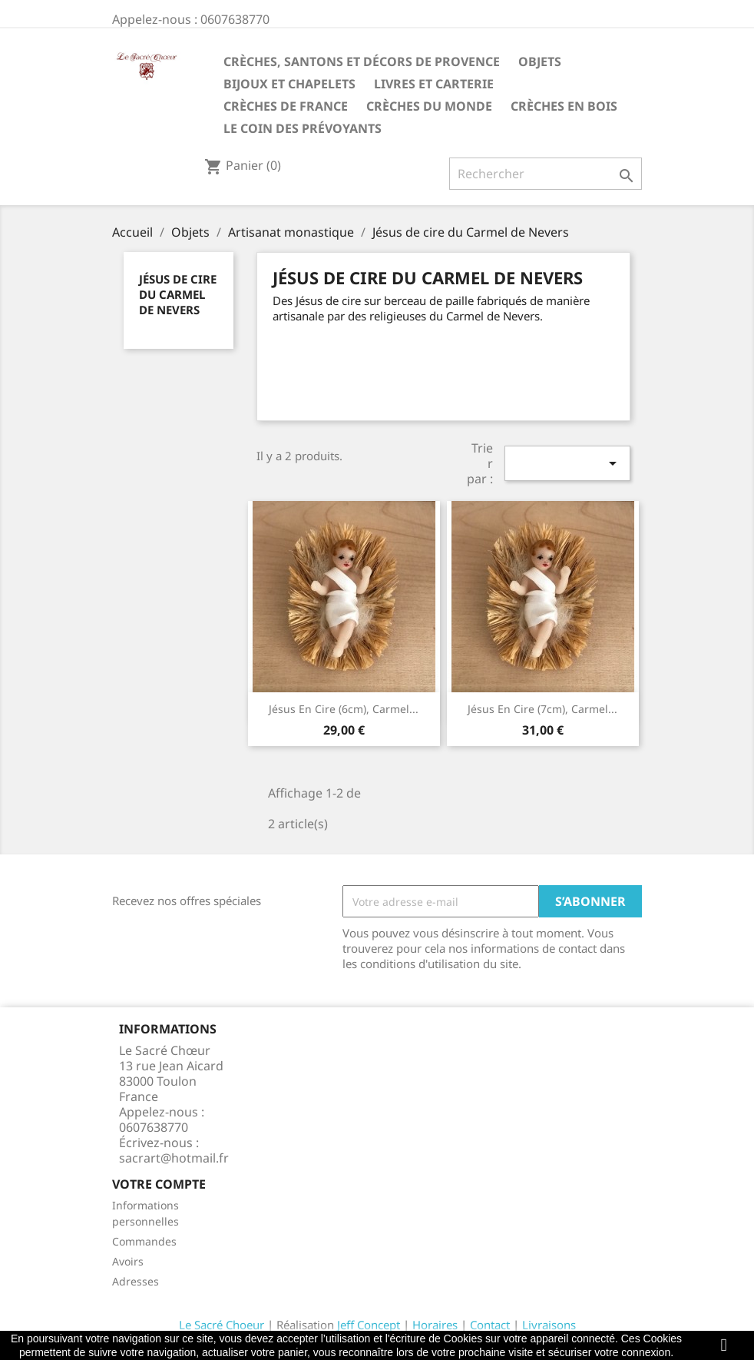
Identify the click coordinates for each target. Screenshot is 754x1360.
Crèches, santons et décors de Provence (361, 61)
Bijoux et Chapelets (289, 83)
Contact (490, 1324)
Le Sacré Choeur (221, 1324)
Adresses (135, 1281)
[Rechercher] (545, 174)
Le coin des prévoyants (302, 128)
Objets (539, 61)
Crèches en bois (564, 106)
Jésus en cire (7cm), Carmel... (542, 709)
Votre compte (159, 1184)
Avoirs (128, 1261)
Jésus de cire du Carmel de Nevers (178, 294)
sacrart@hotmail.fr (174, 1157)
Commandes (144, 1241)
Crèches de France (285, 106)
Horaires (435, 1324)
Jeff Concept (368, 1324)
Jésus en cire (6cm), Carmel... (343, 709)
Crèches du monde (429, 106)
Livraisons (549, 1324)
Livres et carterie (434, 83)
